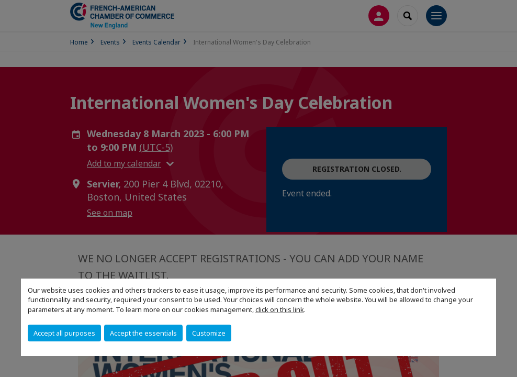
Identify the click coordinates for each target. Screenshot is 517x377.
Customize (209, 333)
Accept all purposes (64, 333)
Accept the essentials (143, 333)
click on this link (279, 309)
